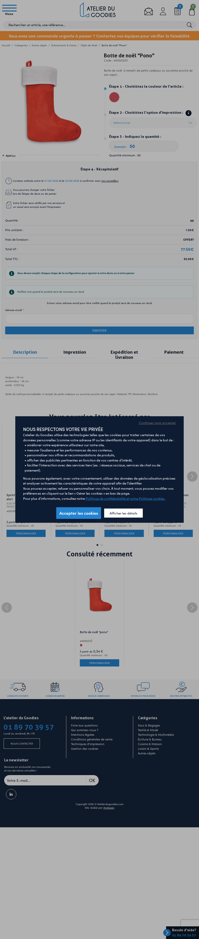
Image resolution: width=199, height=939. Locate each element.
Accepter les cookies (78, 513)
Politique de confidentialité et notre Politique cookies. (125, 498)
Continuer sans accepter (157, 422)
